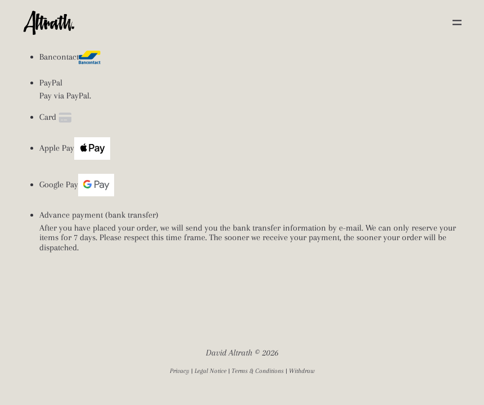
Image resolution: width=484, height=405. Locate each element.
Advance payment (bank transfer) (99, 215)
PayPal (50, 83)
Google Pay (76, 185)
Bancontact (70, 57)
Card (56, 117)
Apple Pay (74, 148)
